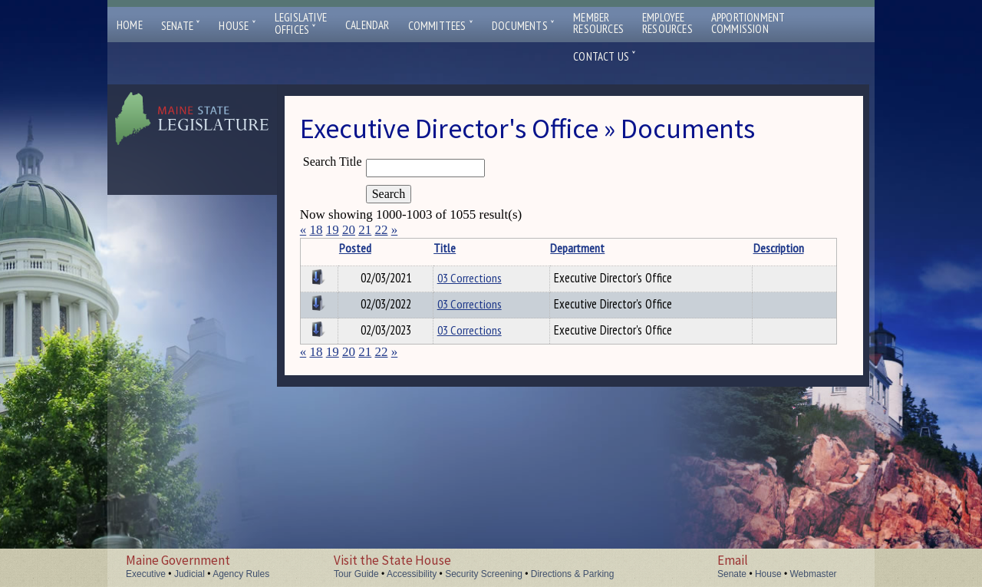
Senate (181, 25)
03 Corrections (469, 277)
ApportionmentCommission (748, 23)
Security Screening (483, 574)
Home (130, 25)
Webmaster (812, 574)
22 (380, 230)
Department (577, 247)
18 (315, 230)
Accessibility (412, 574)
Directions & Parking (573, 574)
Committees (440, 25)
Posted (355, 247)
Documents (523, 25)
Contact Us (604, 56)
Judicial (189, 574)
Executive (146, 574)
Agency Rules (241, 574)
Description (778, 247)
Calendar (367, 25)
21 (364, 230)
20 (348, 230)
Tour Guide (356, 574)
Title (444, 247)
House (237, 25)
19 (332, 230)
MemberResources (598, 23)
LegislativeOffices (301, 24)
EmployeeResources (667, 23)
